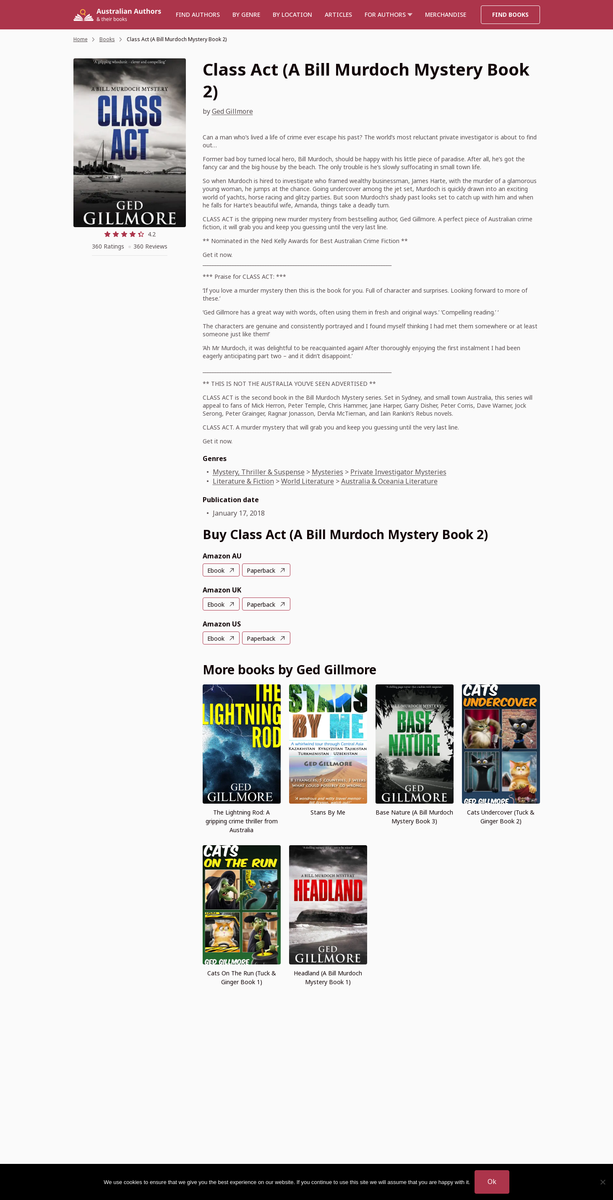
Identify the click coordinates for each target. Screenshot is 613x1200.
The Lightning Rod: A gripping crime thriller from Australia (242, 821)
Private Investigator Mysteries (398, 472)
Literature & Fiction (243, 481)
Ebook (215, 570)
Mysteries (327, 472)
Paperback (261, 570)
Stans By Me (327, 812)
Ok (492, 1181)
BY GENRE (246, 14)
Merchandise (445, 14)
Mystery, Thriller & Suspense (259, 472)
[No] (602, 1182)
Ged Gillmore (232, 111)
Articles (338, 14)
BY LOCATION (292, 14)
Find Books (510, 14)
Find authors (198, 14)
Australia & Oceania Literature (389, 481)
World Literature (307, 481)
